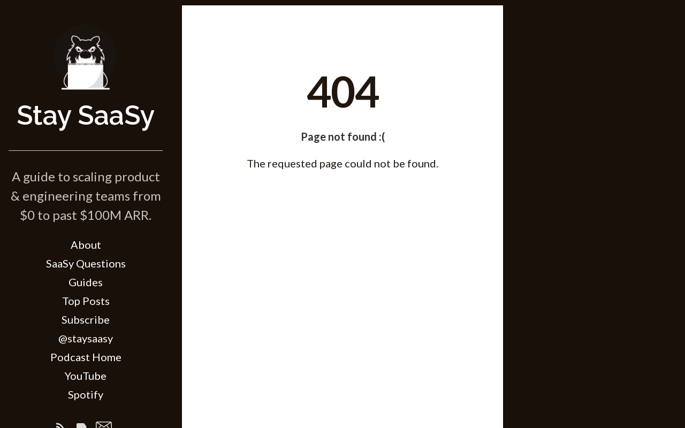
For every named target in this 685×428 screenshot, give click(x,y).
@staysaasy (85, 338)
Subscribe (86, 319)
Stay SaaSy (86, 115)
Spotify (85, 394)
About (86, 244)
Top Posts (86, 300)
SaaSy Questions (86, 263)
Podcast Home (85, 356)
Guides (85, 282)
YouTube (85, 375)
